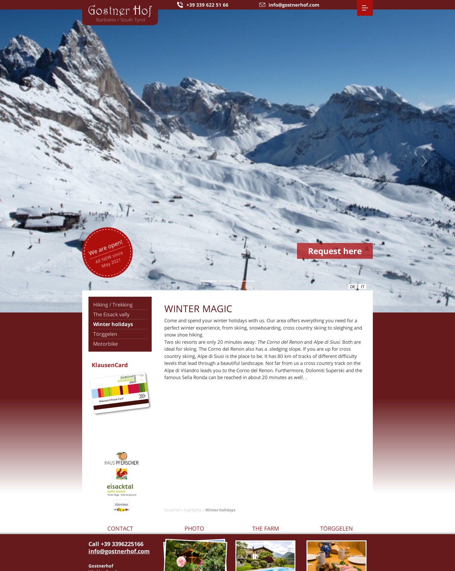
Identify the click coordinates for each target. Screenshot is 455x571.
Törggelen (105, 333)
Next (424, 161)
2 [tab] (227, 281)
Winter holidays (113, 324)
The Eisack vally (111, 314)
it (362, 286)
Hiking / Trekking (113, 304)
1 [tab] (208, 281)
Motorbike (105, 343)
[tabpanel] (227, 160)
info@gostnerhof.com (119, 551)
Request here (335, 251)
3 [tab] (246, 281)
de (352, 286)
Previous (30, 161)
